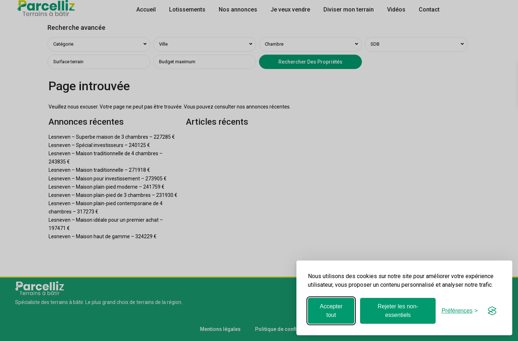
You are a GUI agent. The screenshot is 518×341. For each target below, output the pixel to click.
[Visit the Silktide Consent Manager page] (492, 310)
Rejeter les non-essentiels (398, 310)
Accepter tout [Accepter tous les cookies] (331, 310)
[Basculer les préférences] (459, 310)
